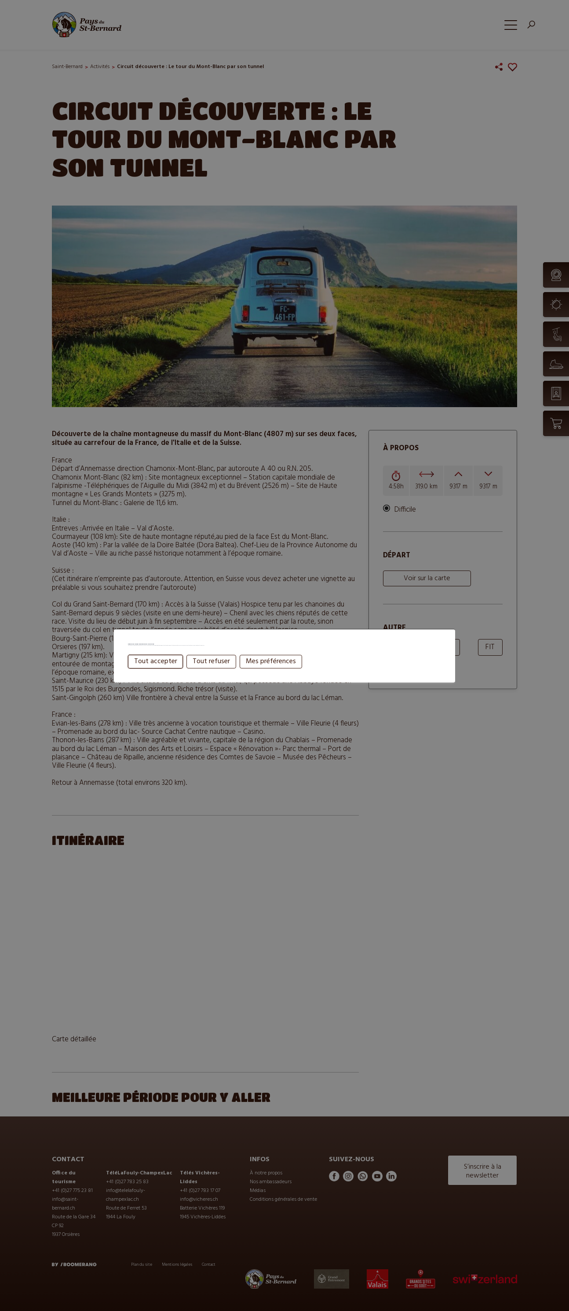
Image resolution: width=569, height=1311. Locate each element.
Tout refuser (211, 679)
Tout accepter (155, 679)
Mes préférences (271, 679)
